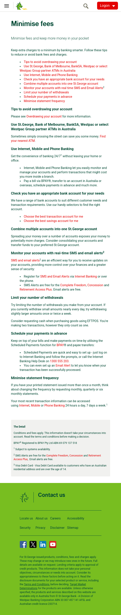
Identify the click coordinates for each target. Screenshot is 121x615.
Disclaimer (57, 527)
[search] (87, 6)
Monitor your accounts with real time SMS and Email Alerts (63, 88)
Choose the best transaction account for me (53, 216)
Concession (95, 285)
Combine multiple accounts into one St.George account (61, 83)
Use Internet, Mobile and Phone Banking (51, 75)
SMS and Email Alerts (54, 276)
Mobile (35, 405)
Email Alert (63, 365)
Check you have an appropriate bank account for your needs (64, 79)
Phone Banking (54, 405)
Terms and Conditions (36, 584)
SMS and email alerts (25, 260)
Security (25, 527)
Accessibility (75, 518)
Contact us (51, 495)
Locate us (26, 518)
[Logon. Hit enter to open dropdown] (107, 6)
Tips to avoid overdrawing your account (50, 62)
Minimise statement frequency (44, 101)
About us (41, 518)
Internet (24, 405)
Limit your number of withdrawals (46, 92)
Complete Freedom (73, 285)
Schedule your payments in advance (48, 96)
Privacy (40, 527)
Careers (55, 518)
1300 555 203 (59, 361)
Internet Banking (86, 276)
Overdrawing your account (43, 116)
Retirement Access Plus (36, 289)
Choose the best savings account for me (51, 221)
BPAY (60, 345)
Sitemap (72, 527)
